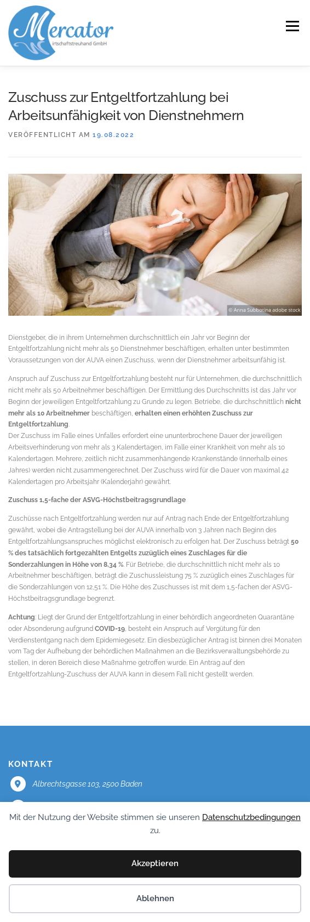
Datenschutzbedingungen (251, 817)
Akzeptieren (155, 863)
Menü (291, 26)
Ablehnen (155, 898)
